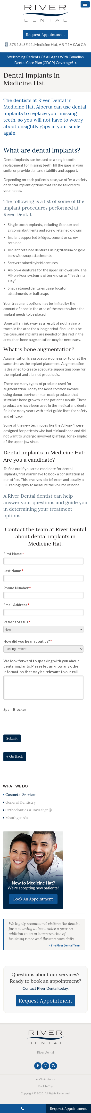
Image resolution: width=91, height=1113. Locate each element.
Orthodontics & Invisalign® (28, 810)
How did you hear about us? (27, 641)
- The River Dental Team (64, 945)
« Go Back (14, 756)
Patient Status (16, 622)
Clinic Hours (47, 1079)
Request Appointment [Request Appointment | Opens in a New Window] (45, 34)
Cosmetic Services (20, 794)
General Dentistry (20, 802)
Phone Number (17, 588)
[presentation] (31, 720)
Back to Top (45, 1086)
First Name (13, 554)
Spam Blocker (14, 709)
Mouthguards (16, 817)
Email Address (16, 605)
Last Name (13, 570)
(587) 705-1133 (23, 1108)
